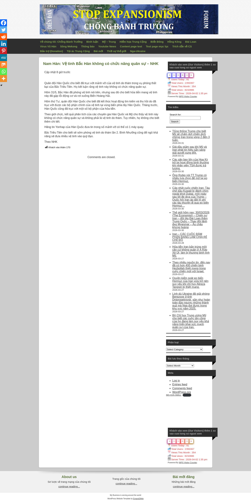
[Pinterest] (3, 50)
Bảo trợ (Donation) (51, 51)
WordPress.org (181, 392)
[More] (3, 78)
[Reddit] (3, 36)
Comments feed (182, 388)
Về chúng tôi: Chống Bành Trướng (61, 41)
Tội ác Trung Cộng (78, 51)
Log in (176, 380)
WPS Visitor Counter (188, 96)
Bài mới (98, 51)
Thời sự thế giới (116, 51)
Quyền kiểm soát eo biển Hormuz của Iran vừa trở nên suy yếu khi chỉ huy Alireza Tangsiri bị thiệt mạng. (190, 282)
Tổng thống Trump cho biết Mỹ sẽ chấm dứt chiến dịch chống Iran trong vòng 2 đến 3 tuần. (191, 136)
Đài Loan (190, 41)
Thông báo (87, 46)
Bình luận (92, 41)
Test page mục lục (157, 46)
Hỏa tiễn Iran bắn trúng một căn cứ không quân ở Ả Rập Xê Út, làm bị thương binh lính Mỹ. (191, 251)
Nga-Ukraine (137, 51)
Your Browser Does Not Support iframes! (192, 410)
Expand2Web (138, 499)
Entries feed (179, 384)
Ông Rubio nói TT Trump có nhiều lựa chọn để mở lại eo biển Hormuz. (189, 178)
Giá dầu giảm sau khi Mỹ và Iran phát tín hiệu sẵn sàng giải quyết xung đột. (189, 149)
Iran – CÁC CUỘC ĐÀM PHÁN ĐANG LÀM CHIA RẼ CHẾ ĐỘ (189, 237)
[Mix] (3, 64)
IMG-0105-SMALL (173, 395)
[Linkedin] (3, 43)
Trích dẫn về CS (182, 46)
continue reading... (69, 486)
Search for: (175, 114)
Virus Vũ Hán (48, 46)
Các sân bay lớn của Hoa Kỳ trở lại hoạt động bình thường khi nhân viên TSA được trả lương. (190, 164)
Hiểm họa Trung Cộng (133, 41)
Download (187, 395)
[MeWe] (3, 57)
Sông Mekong (68, 46)
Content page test (131, 46)
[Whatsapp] (3, 71)
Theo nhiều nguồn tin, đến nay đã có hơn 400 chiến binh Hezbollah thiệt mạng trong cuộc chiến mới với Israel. (191, 267)
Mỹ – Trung (109, 41)
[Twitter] (3, 29)
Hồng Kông (174, 41)
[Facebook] (3, 22)
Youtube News (107, 46)
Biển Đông (157, 41)
